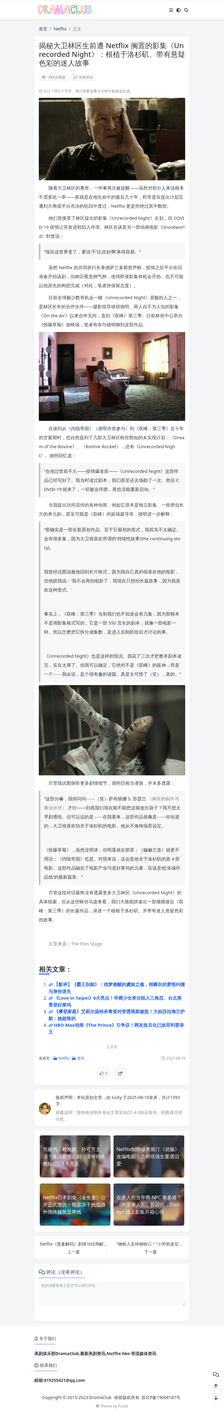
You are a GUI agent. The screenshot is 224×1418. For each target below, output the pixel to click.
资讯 (78, 1058)
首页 (43, 29)
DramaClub (100, 1397)
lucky (117, 1097)
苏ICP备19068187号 (161, 1397)
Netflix (60, 29)
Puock (123, 1406)
